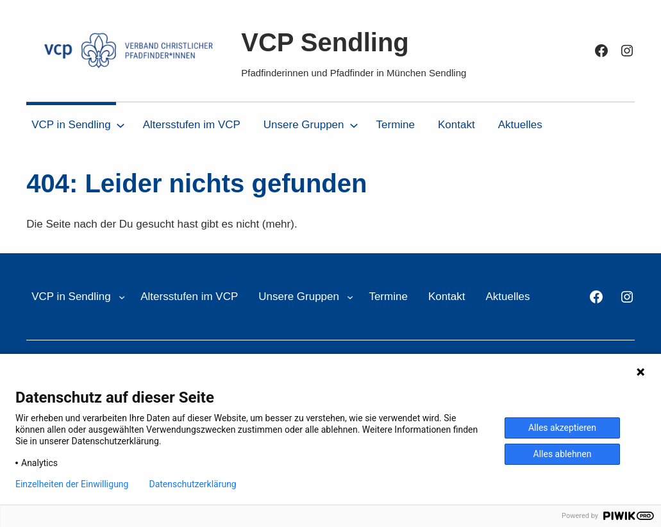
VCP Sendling (325, 42)
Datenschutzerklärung (192, 484)
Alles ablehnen (562, 454)
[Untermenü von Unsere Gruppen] (353, 125)
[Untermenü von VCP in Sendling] (120, 125)
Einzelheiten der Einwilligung (71, 484)
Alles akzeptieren (562, 427)
